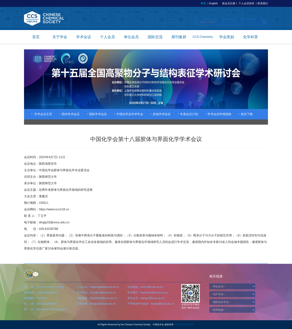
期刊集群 (179, 37)
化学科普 (250, 37)
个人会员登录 (246, 3)
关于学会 (59, 37)
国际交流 (155, 37)
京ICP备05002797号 (184, 324)
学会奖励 (226, 37)
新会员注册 (228, 3)
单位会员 (131, 37)
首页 (36, 37)
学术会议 (83, 37)
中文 (203, 3)
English (213, 3)
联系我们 (263, 3)
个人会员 (107, 37)
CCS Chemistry (203, 36)
